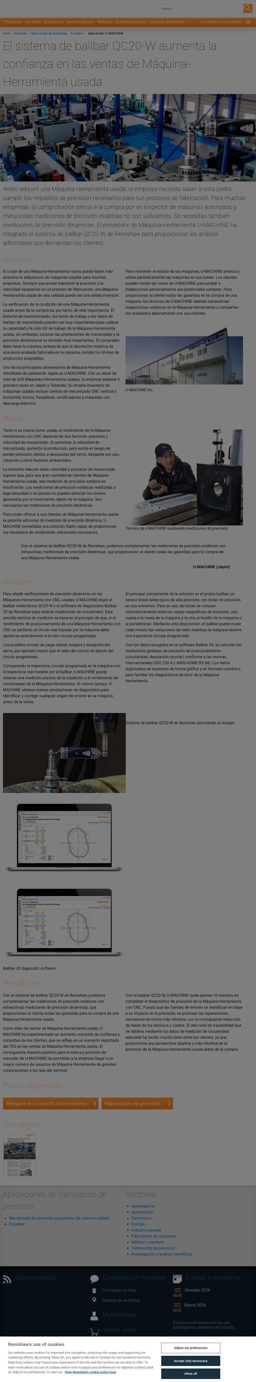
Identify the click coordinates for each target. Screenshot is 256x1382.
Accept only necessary (191, 1366)
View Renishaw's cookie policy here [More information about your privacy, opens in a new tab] (90, 1378)
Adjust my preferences (191, 1353)
